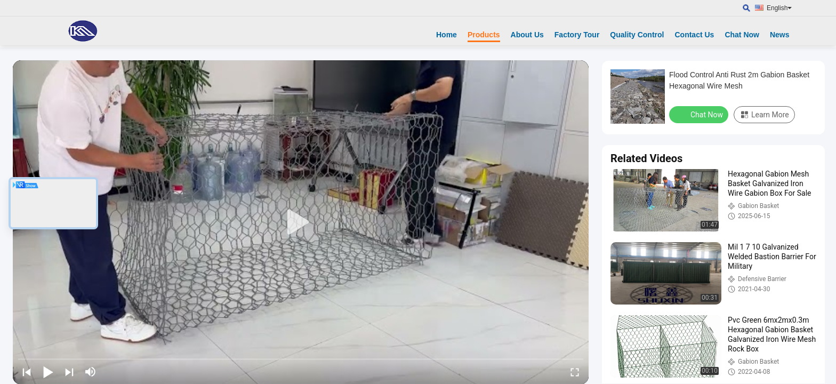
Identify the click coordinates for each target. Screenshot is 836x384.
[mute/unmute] (90, 372)
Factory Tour (577, 34)
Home (446, 34)
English (779, 8)
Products (484, 34)
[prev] (26, 372)
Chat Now (742, 34)
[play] (300, 222)
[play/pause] (48, 372)
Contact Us (694, 34)
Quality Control (637, 34)
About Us (527, 34)
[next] (69, 372)
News (780, 34)
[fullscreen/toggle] (574, 372)
